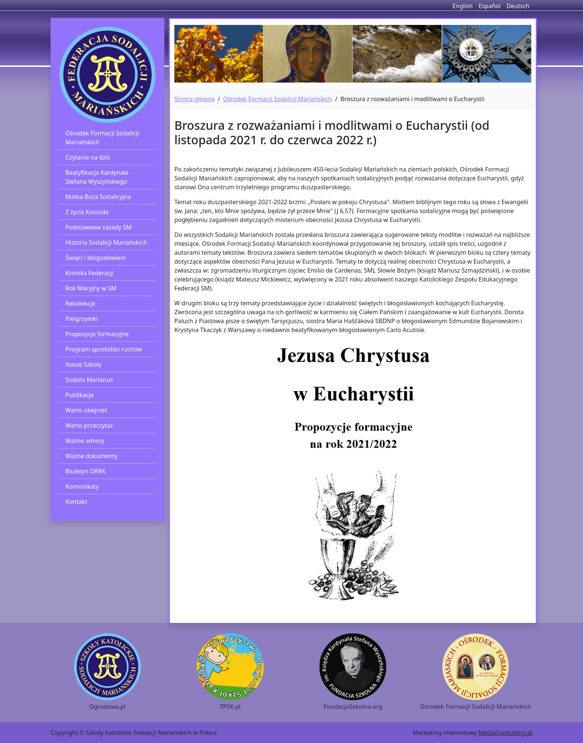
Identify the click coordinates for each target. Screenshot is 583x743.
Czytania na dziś (87, 157)
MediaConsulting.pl (505, 732)
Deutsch (517, 6)
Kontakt (76, 502)
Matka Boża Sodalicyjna (98, 197)
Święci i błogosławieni (95, 258)
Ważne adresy (84, 441)
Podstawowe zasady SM (98, 227)
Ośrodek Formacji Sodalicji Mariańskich (102, 137)
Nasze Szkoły (83, 364)
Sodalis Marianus (89, 380)
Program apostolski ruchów (103, 349)
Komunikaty (82, 486)
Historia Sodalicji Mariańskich (106, 242)
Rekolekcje (80, 303)
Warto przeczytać (89, 425)
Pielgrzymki (81, 319)
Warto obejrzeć (86, 410)
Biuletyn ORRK (85, 471)
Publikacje (79, 395)
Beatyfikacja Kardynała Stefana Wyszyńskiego (97, 177)
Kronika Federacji (89, 273)
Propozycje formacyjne (97, 334)
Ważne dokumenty (91, 456)
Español (489, 6)
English (462, 6)
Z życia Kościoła (87, 212)
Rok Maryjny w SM (90, 288)
